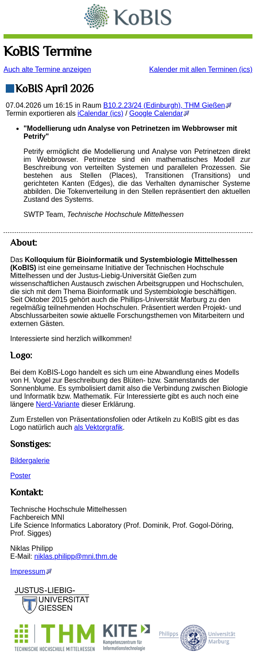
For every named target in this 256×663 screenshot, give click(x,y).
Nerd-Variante (57, 404)
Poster (20, 475)
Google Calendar (156, 113)
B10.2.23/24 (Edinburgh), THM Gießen (164, 105)
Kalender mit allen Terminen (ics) (200, 69)
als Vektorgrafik (98, 427)
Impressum (27, 571)
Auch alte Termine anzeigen (47, 69)
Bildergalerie (30, 460)
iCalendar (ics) (100, 113)
